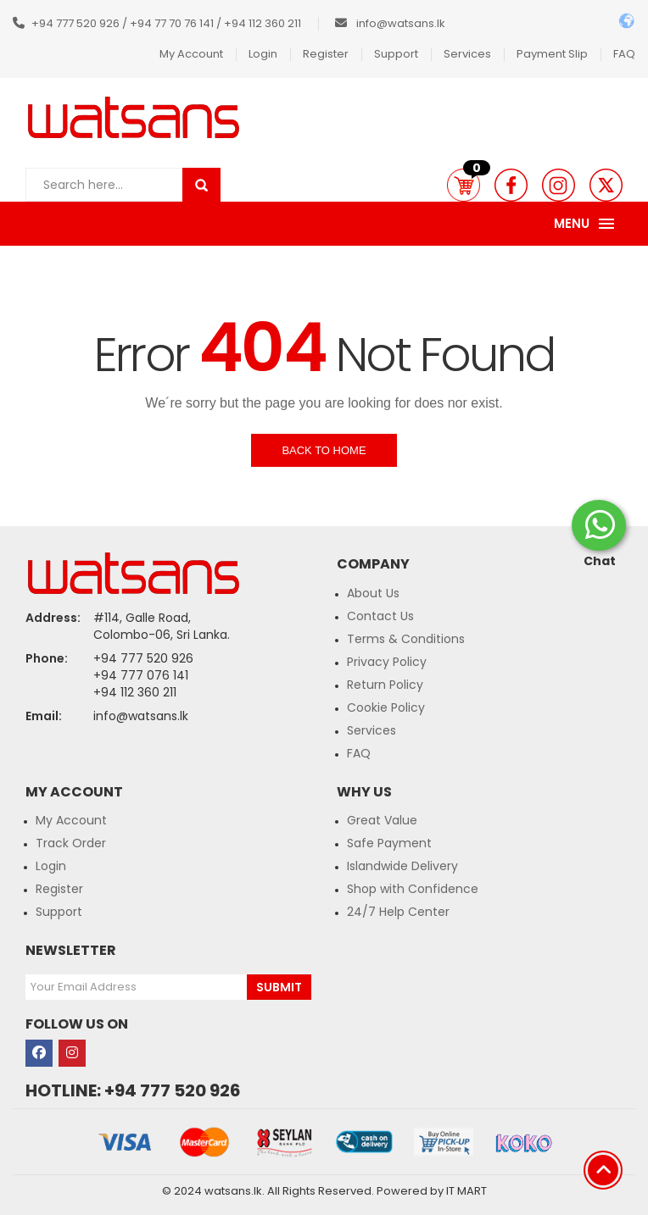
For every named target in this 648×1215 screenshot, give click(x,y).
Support (396, 54)
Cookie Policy (386, 707)
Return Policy (385, 684)
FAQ (624, 54)
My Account (191, 54)
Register (326, 54)
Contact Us (380, 616)
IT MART (466, 1191)
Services (467, 54)
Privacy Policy (387, 661)
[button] (463, 185)
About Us (373, 593)
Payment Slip (552, 54)
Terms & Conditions (406, 638)
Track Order (71, 843)
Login (263, 54)
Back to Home (324, 450)
